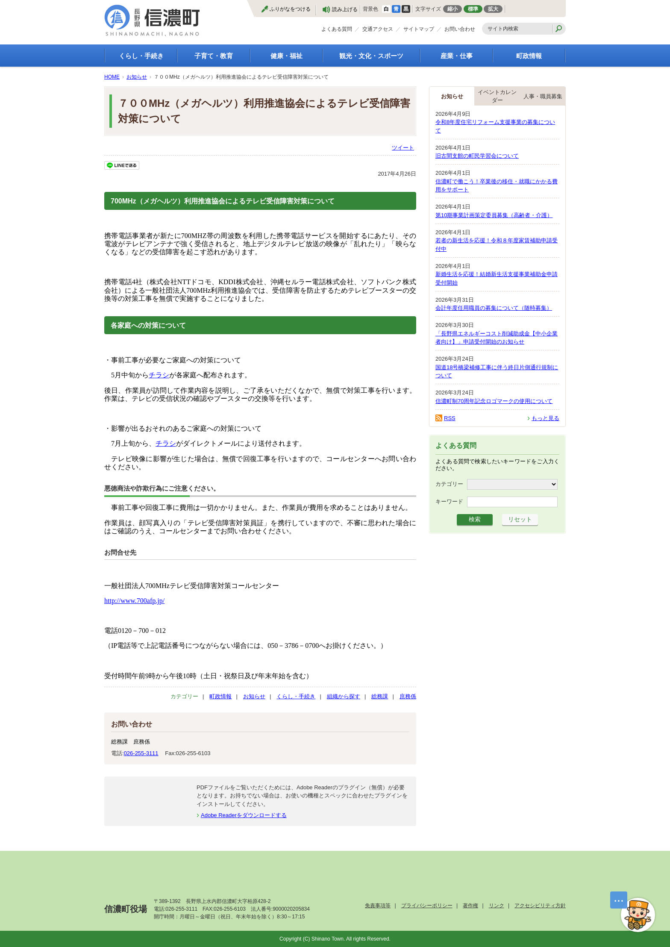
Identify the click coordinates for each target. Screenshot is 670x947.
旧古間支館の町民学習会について (477, 156)
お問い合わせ (459, 29)
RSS (449, 418)
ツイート (403, 147)
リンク (496, 906)
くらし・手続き (141, 55)
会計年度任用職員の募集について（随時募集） (493, 308)
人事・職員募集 (542, 96)
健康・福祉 (286, 55)
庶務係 (408, 696)
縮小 (452, 9)
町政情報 (529, 55)
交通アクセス (377, 29)
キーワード (449, 501)
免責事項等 (378, 906)
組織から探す (343, 696)
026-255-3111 (141, 753)
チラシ (159, 375)
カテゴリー (449, 484)
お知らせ (136, 77)
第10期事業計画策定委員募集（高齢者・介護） (493, 215)
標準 (473, 9)
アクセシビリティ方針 (540, 906)
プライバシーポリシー (427, 906)
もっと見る (545, 418)
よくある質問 (336, 29)
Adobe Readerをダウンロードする (244, 815)
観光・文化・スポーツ (371, 55)
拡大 (493, 9)
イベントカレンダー (497, 96)
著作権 (470, 906)
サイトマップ (418, 29)
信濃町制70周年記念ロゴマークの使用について (493, 401)
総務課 (379, 696)
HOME (112, 77)
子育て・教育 (213, 55)
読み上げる (345, 9)
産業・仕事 (457, 55)
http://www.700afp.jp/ (134, 600)
